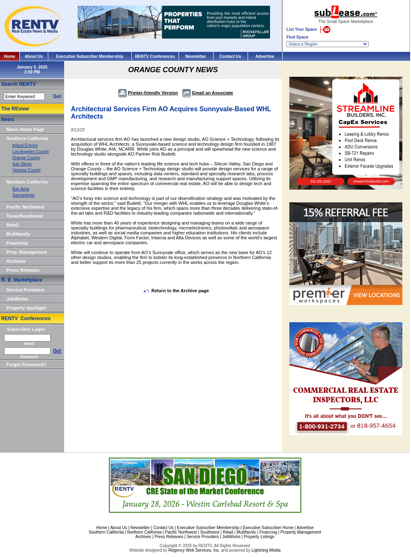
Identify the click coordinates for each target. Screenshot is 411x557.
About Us (34, 56)
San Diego (22, 164)
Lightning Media (266, 550)
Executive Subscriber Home (267, 527)
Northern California (27, 181)
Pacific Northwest (25, 206)
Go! (57, 96)
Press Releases (23, 270)
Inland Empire (25, 145)
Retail (13, 224)
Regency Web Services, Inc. (194, 550)
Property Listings (259, 536)
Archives (16, 261)
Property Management (300, 532)
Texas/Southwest (25, 215)
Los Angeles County (30, 151)
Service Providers (26, 289)
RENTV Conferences (155, 56)
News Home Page (25, 129)
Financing (17, 243)
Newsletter (195, 56)
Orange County (26, 158)
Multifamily (18, 234)
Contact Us (230, 56)
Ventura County (26, 170)
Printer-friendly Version (148, 92)
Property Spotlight (26, 307)
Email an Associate (207, 92)
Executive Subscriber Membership (89, 56)
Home (9, 56)
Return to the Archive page (176, 290)
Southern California (27, 138)
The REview (15, 109)
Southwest (209, 532)
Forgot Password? (26, 364)
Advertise (265, 56)
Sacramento (23, 195)
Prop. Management (27, 252)
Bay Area (20, 189)
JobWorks (17, 298)
